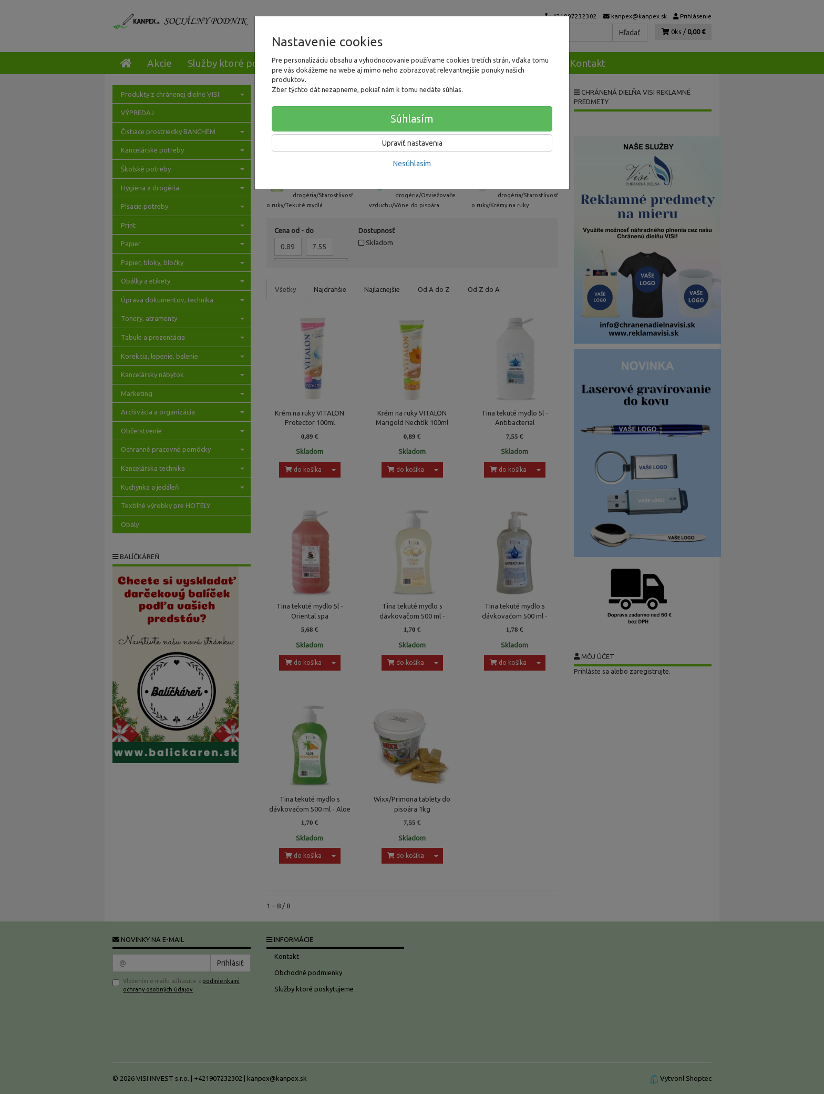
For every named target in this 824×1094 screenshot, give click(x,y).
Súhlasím (412, 119)
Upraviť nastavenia (412, 143)
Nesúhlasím (412, 163)
